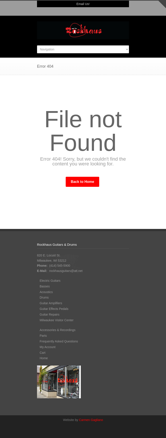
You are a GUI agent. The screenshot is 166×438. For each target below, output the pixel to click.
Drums (44, 297)
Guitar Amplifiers (51, 303)
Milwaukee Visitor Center (57, 320)
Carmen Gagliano (91, 420)
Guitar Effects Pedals (54, 309)
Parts (43, 335)
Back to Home (82, 182)
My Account (47, 347)
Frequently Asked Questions (59, 341)
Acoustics (46, 292)
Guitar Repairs (49, 314)
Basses (45, 286)
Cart (42, 352)
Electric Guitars (50, 280)
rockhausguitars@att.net (66, 271)
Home (44, 358)
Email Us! (83, 4)
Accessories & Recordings (57, 330)
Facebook (83, 11)
